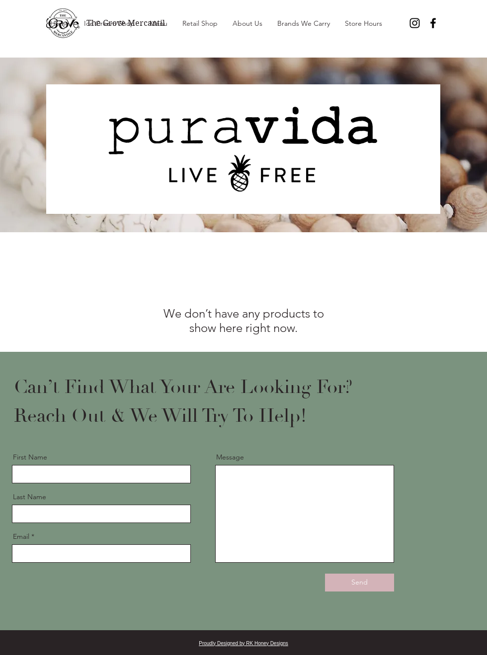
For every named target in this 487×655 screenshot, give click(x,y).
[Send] (359, 582)
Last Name (29, 496)
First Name (30, 457)
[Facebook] (433, 23)
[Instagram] (414, 23)
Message (230, 457)
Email (21, 536)
